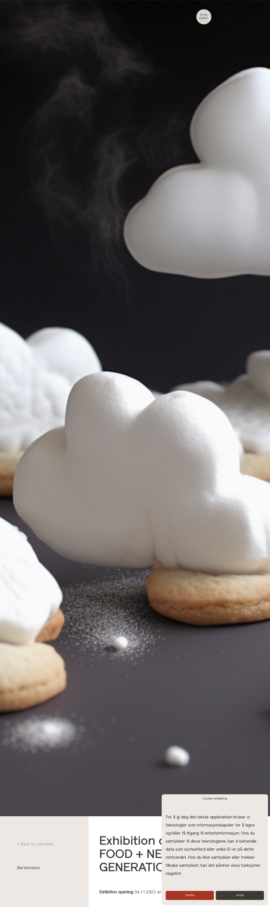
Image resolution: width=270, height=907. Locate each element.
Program (25, 875)
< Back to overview (35, 844)
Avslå (240, 895)
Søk (231, 16)
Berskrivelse (28, 868)
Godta (189, 895)
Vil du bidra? (204, 16)
